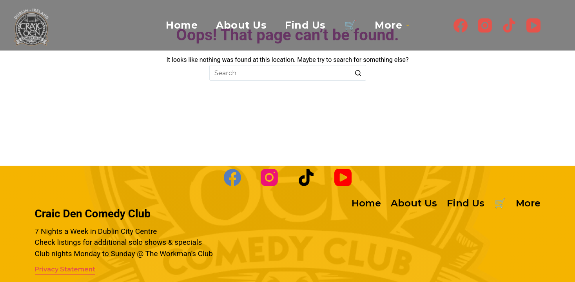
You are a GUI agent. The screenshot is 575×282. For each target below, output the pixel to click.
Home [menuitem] (182, 25)
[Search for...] (287, 73)
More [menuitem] (393, 25)
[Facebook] (460, 25)
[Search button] (358, 73)
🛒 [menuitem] (350, 25)
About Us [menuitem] (241, 25)
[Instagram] (485, 25)
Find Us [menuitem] (305, 25)
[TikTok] (509, 25)
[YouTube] (533, 25)
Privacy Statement (65, 269)
